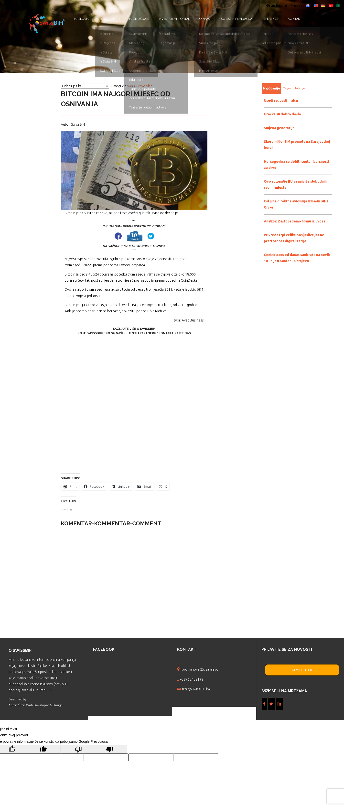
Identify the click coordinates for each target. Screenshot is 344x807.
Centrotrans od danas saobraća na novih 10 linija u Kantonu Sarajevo (297, 258)
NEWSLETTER (302, 670)
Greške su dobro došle (282, 114)
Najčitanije (271, 88)
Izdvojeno (302, 88)
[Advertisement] (134, 395)
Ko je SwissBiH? (91, 333)
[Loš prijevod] (94, 749)
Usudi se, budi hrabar (281, 100)
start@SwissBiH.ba (196, 689)
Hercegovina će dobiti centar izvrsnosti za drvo (296, 165)
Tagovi (287, 88)
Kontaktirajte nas (175, 333)
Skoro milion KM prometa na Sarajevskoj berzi (297, 145)
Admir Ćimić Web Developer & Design (36, 705)
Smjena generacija (279, 128)
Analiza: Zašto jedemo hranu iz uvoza (294, 221)
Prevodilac (139, 86)
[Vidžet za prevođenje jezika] (85, 86)
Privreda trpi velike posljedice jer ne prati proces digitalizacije (294, 238)
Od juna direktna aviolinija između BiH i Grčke (296, 204)
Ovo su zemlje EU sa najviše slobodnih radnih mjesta (295, 184)
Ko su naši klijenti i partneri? (131, 333)
